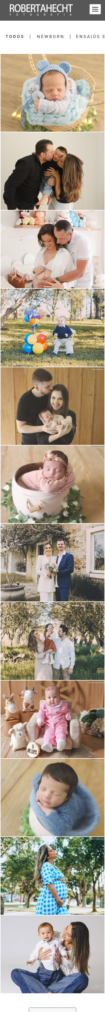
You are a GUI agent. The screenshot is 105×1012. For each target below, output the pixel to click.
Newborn (50, 37)
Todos (15, 37)
